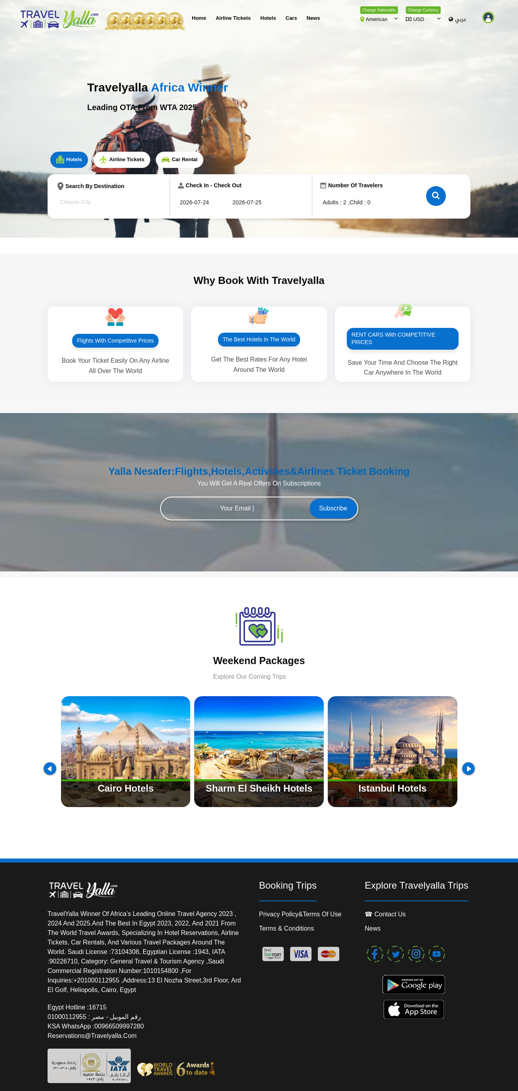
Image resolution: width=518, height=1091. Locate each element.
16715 (98, 1007)
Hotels (268, 18)
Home (199, 18)
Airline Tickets (233, 18)
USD (415, 19)
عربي (457, 19)
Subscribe (333, 508)
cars (291, 18)
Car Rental (179, 159)
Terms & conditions (286, 928)
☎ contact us (385, 914)
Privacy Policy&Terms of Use (300, 914)
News (313, 18)
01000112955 (68, 1016)
